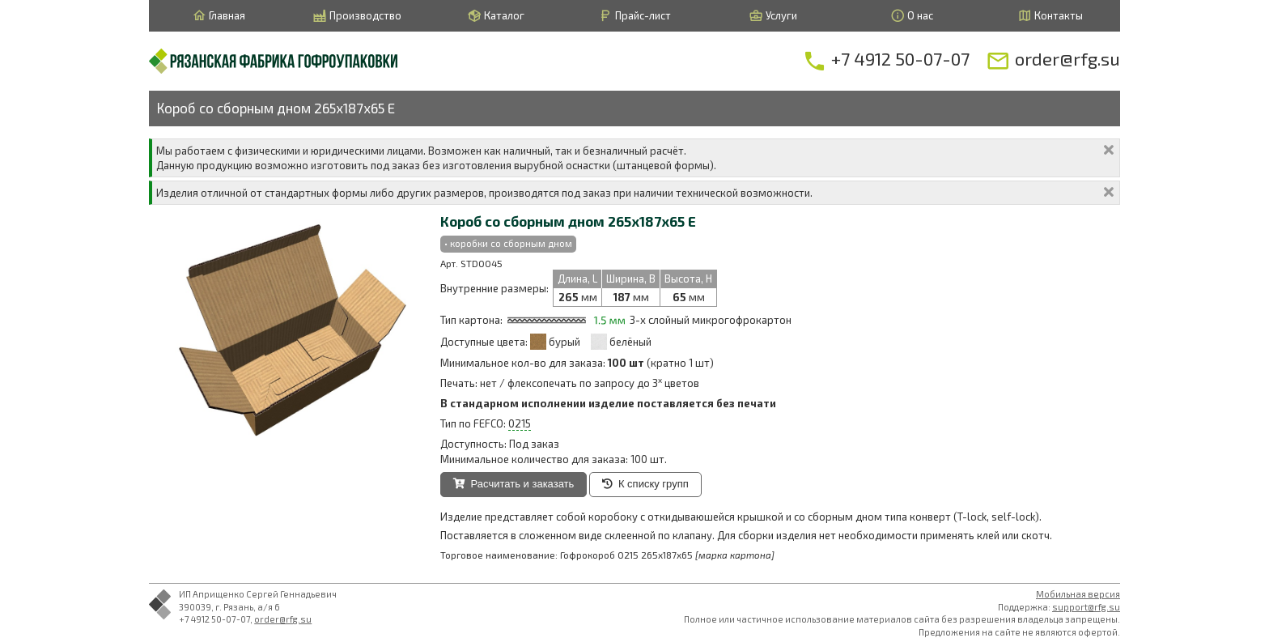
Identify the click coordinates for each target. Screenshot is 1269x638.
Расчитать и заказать (513, 484)
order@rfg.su (283, 619)
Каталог (495, 16)
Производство (356, 16)
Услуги (773, 16)
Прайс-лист (634, 16)
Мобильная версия (1078, 594)
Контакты (1050, 16)
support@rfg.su (1086, 607)
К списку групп (645, 484)
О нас (911, 16)
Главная (218, 16)
